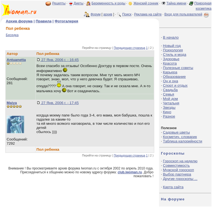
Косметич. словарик (180, 137)
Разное (169, 116)
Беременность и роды (108, 3)
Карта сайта (173, 187)
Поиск (126, 14)
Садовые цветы (176, 132)
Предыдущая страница (129, 47)
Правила (43, 21)
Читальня (171, 103)
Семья (168, 94)
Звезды (169, 107)
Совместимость (176, 165)
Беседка (12, 35)
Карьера (170, 72)
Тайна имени (176, 3)
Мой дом (170, 99)
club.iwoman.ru (130, 172)
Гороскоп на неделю (180, 161)
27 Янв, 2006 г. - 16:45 (59, 60)
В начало (171, 37)
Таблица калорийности (182, 141)
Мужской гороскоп (178, 170)
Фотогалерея (66, 21)
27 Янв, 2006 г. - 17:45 (59, 103)
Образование (174, 77)
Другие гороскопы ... (180, 179)
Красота (170, 63)
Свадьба (170, 90)
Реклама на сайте (148, 14)
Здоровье (171, 59)
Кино (167, 112)
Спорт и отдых (175, 85)
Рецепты (58, 3)
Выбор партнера (177, 174)
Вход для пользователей (187, 14)
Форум (95, 14)
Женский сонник (145, 3)
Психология (173, 50)
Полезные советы (178, 68)
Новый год (172, 46)
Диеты (78, 3)
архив (107, 14)
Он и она (170, 81)
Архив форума (19, 21)
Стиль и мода (174, 54)
